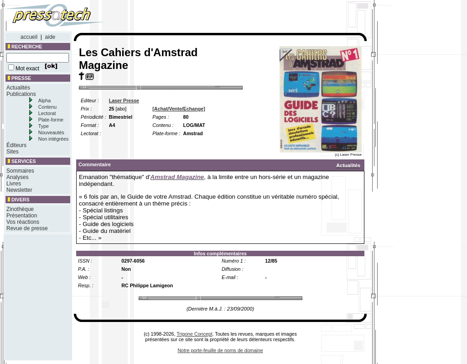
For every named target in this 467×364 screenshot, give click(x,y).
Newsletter (19, 190)
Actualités (18, 87)
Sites (12, 151)
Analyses (17, 177)
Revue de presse (27, 228)
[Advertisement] (245, 17)
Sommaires (20, 171)
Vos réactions (22, 222)
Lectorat (47, 113)
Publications (21, 94)
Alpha (44, 100)
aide (50, 37)
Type (43, 126)
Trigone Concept (194, 334)
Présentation (21, 215)
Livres (13, 183)
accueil (29, 37)
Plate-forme (50, 119)
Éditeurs (16, 145)
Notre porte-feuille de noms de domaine (220, 350)
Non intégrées (53, 139)
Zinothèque (20, 209)
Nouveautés (51, 132)
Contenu (47, 107)
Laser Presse (124, 100)
